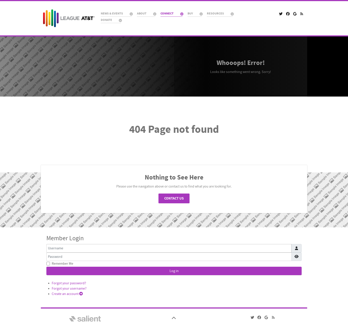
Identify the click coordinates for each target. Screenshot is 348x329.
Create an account (67, 294)
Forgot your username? (69, 289)
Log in (174, 271)
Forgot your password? (69, 283)
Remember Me (62, 264)
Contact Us (174, 198)
